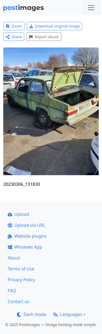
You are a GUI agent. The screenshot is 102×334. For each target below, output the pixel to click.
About (14, 258)
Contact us (18, 302)
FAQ (12, 291)
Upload (18, 214)
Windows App (25, 247)
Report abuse (43, 36)
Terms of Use (21, 269)
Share (14, 36)
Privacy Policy (21, 280)
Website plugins (27, 236)
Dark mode (31, 314)
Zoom (14, 26)
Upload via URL (26, 225)
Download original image (54, 26)
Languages (67, 314)
